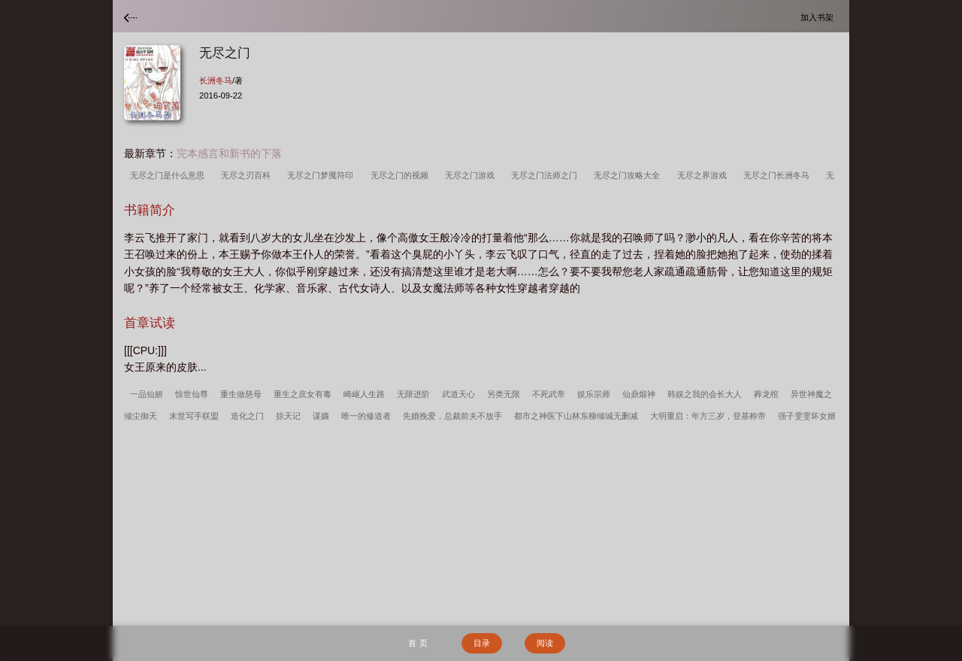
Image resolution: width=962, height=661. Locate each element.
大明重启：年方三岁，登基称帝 (708, 415)
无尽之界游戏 (704, 175)
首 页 (417, 642)
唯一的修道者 (366, 415)
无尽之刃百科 (248, 175)
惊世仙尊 (191, 394)
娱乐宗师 (593, 394)
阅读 (545, 642)
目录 (481, 642)
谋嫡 (321, 415)
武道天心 (458, 394)
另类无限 (503, 394)
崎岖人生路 (364, 394)
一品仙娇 (146, 394)
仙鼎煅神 (638, 394)
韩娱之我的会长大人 (704, 394)
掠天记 (288, 415)
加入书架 (819, 17)
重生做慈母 (241, 394)
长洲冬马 (215, 80)
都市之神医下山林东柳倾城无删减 (576, 415)
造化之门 (247, 415)
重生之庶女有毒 (302, 394)
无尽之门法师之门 (546, 175)
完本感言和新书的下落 (229, 153)
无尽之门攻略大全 (629, 175)
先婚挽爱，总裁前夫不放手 (452, 415)
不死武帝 (548, 394)
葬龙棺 (766, 394)
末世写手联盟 (194, 415)
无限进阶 (413, 394)
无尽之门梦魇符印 (322, 175)
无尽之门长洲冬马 (778, 175)
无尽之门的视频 (402, 175)
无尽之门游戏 (472, 175)
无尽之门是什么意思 (169, 175)
